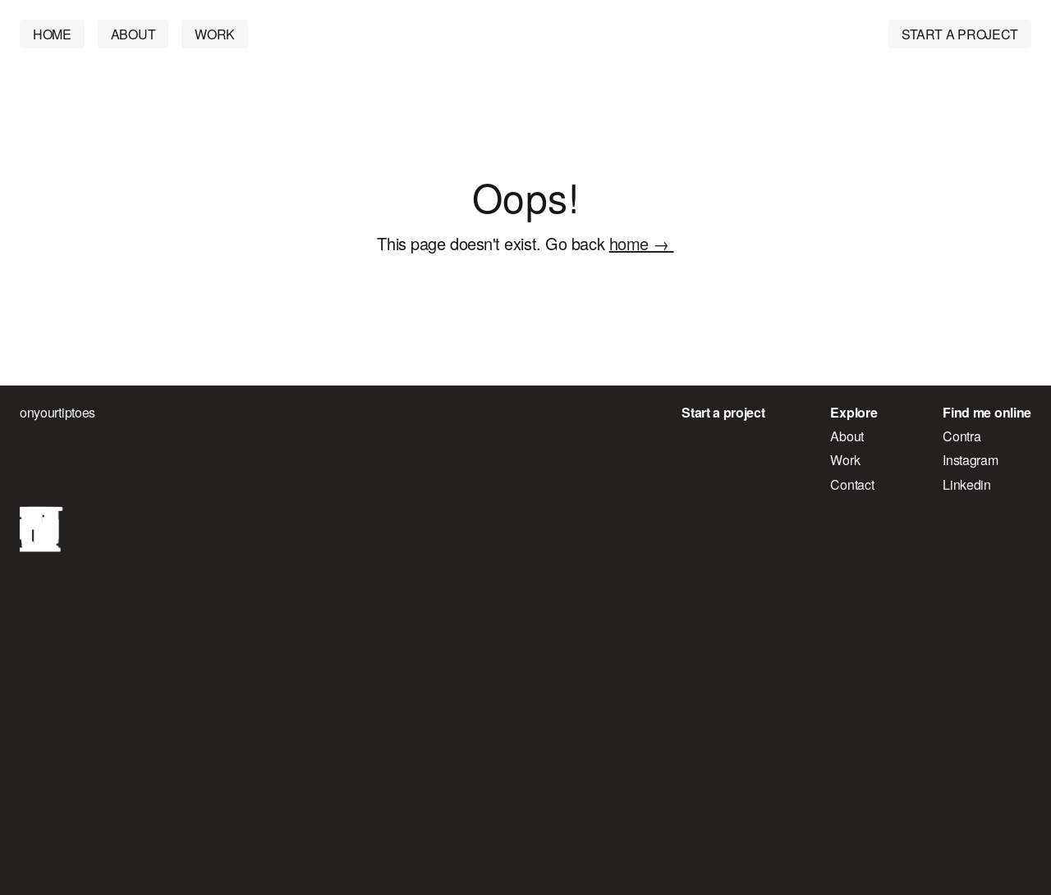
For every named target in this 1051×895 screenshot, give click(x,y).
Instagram (970, 460)
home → (641, 243)
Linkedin (967, 484)
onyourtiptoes (57, 412)
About (846, 436)
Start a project (723, 412)
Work (845, 460)
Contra (961, 436)
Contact (852, 484)
